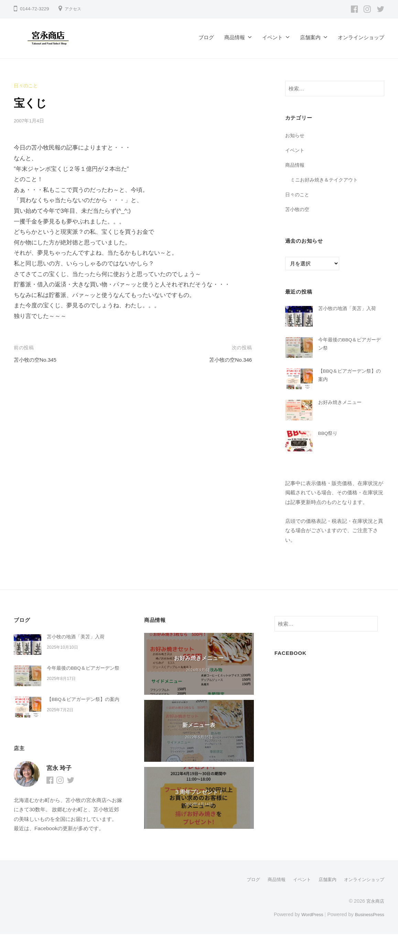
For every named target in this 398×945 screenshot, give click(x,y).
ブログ (206, 37)
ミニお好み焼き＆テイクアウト (326, 180)
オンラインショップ (361, 37)
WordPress (307, 925)
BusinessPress (368, 925)
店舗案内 (310, 37)
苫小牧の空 (298, 209)
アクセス (74, 8)
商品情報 (234, 37)
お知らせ (295, 135)
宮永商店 (374, 912)
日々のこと (27, 85)
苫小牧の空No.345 (38, 359)
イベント (272, 37)
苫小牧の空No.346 (228, 359)
